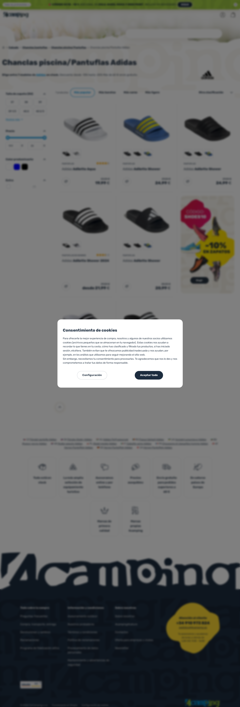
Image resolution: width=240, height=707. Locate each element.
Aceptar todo (149, 375)
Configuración (92, 375)
